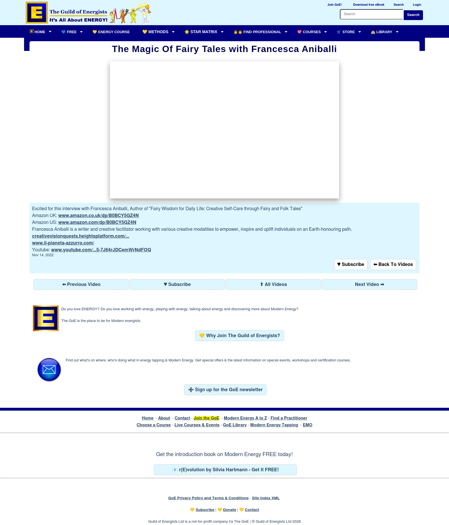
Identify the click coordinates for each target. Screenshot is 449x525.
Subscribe (205, 510)
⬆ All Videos (273, 284)
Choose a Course (154, 425)
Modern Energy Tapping (274, 425)
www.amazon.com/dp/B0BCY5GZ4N (97, 222)
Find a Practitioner (289, 418)
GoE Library (235, 425)
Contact (182, 418)
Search (413, 15)
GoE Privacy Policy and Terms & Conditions (208, 498)
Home (147, 418)
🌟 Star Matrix (200, 31)
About (164, 418)
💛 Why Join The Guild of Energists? (239, 335)
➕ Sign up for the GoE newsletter (225, 389)
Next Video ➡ (369, 284)
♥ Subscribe (350, 264)
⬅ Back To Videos (393, 264)
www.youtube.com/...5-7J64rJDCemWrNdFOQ (101, 250)
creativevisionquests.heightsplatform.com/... (80, 236)
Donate (229, 510)
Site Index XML (266, 498)
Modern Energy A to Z (245, 418)
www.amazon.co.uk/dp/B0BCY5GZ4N (98, 215)
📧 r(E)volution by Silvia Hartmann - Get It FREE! (225, 470)
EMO (307, 425)
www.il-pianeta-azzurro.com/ (63, 243)
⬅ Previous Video (81, 284)
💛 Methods (155, 31)
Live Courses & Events (196, 425)
